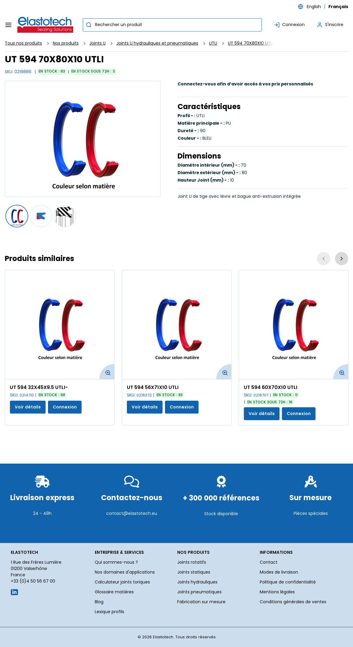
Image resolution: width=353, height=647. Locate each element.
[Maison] (46, 25)
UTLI (213, 43)
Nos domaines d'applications (125, 572)
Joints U (97, 43)
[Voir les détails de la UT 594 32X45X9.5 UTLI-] (59, 324)
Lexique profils (109, 612)
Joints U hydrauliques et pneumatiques (157, 43)
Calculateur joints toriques (122, 582)
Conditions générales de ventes (293, 602)
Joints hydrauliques (197, 582)
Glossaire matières (114, 592)
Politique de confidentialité (288, 582)
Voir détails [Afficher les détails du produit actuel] (28, 407)
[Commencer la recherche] (89, 24)
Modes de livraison (279, 572)
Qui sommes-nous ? (116, 562)
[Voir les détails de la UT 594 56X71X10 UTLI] (176, 324)
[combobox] (172, 24)
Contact (268, 562)
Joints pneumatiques (199, 592)
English (314, 7)
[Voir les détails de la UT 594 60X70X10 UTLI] (293, 324)
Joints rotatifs (191, 562)
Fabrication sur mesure (201, 602)
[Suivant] (341, 258)
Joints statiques (193, 572)
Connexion (65, 407)
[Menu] (8, 24)
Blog (99, 602)
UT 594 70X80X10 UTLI (250, 43)
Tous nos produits (23, 43)
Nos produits (66, 43)
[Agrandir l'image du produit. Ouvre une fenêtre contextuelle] (106, 371)
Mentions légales (277, 592)
